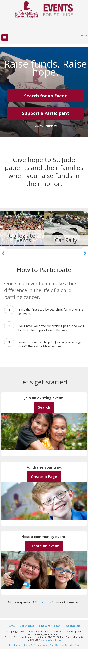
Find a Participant (50, 625)
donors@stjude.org (51, 639)
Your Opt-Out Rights (60, 644)
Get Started (27, 625)
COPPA (75, 644)
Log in (83, 35)
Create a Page (44, 476)
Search (44, 407)
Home (11, 625)
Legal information (18, 644)
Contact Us (43, 602)
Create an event (44, 545)
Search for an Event (45, 96)
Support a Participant (45, 113)
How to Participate (45, 126)
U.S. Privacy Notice (39, 644)
